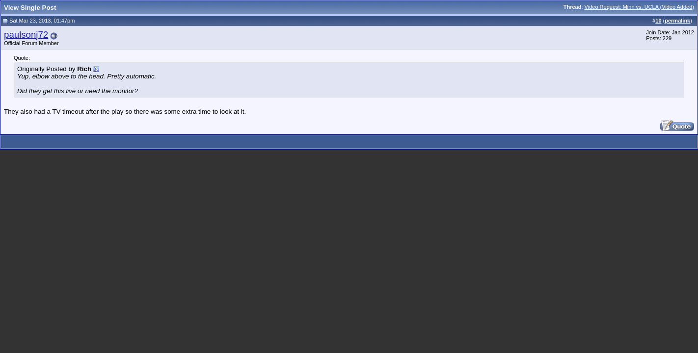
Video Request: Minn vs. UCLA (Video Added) (639, 7)
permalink (677, 21)
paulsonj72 (26, 34)
